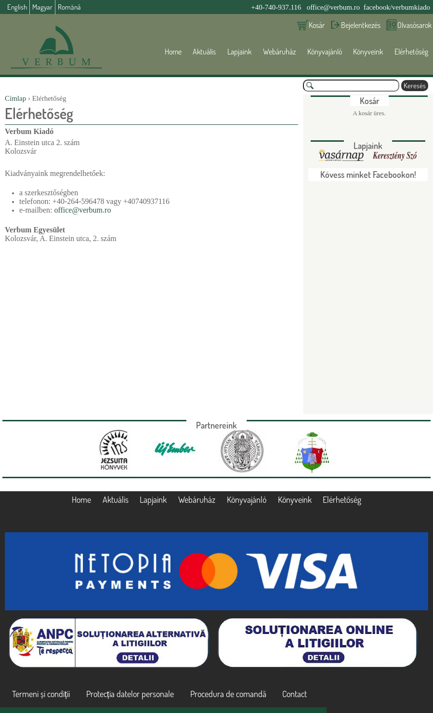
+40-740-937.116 (276, 7)
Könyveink (368, 51)
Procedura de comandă (228, 693)
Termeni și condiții (41, 693)
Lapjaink (239, 51)
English (17, 7)
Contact (294, 693)
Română (69, 7)
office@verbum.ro (333, 7)
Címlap (15, 98)
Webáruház (279, 51)
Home (173, 51)
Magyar (42, 7)
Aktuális (204, 51)
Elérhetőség (411, 51)
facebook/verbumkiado (397, 7)
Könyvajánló (324, 51)
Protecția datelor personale (130, 693)
